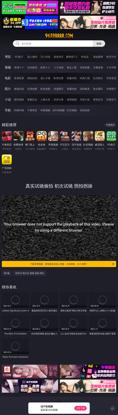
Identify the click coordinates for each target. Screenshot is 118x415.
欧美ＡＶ (45, 67)
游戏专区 (58, 56)
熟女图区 (98, 88)
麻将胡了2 (71, 56)
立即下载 (80, 408)
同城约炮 (19, 110)
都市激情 (19, 99)
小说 (8, 99)
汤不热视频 (58, 110)
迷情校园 (72, 99)
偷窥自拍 (19, 88)
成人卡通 (45, 78)
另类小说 (85, 99)
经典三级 (85, 78)
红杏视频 (72, 110)
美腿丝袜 (72, 88)
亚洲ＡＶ (19, 67)
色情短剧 (85, 110)
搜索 (98, 43)
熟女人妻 (72, 67)
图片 (8, 89)
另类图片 (111, 88)
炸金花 (84, 56)
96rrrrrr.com (59, 36)
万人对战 (45, 56)
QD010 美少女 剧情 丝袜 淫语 (29, 273)
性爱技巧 (111, 99)
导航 (8, 110)
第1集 (7, 273)
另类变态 (111, 78)
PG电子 (19, 56)
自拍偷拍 (32, 67)
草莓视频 (45, 110)
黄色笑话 (98, 99)
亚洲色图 (32, 88)
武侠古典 (58, 99)
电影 (8, 78)
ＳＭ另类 (111, 67)
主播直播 (98, 67)
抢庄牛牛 (111, 56)
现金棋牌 (98, 56)
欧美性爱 (58, 78)
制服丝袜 (72, 78)
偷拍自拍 (32, 78)
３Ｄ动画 (58, 67)
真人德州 (32, 56)
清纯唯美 (85, 88)
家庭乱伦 (32, 99)
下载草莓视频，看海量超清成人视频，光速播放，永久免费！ (72, 264)
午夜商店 (32, 110)
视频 (8, 67)
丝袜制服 (85, 67)
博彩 (8, 57)
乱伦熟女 (98, 78)
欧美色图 (45, 88)
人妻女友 (45, 99)
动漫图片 (58, 88)
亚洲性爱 (19, 78)
